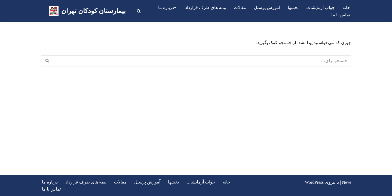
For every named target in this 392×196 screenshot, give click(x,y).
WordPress (314, 182)
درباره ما (50, 182)
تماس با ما (340, 15)
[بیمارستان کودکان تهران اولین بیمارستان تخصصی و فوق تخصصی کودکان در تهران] (87, 11)
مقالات (240, 7)
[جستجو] (139, 11)
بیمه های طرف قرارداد (205, 7)
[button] (175, 8)
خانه (346, 7)
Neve (346, 182)
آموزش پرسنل (267, 7)
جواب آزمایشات (320, 7)
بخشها (293, 7)
